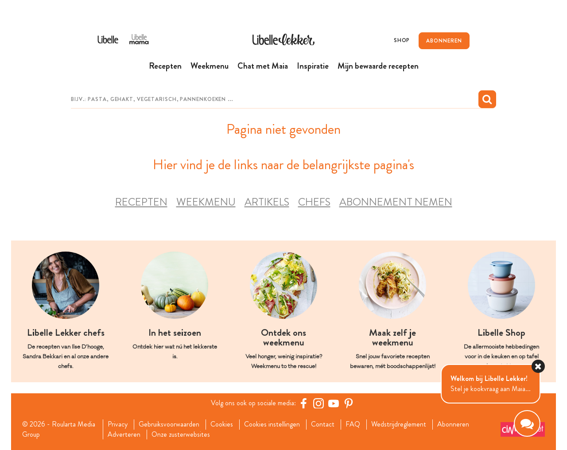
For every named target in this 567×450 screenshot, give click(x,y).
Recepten (141, 201)
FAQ (353, 424)
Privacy (118, 424)
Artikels (267, 201)
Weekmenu (206, 201)
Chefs (314, 201)
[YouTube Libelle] (333, 403)
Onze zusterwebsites (180, 434)
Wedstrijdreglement (398, 424)
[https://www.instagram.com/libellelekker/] (318, 403)
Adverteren (124, 434)
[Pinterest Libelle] (348, 403)
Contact (322, 424)
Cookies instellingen (272, 424)
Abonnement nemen (395, 201)
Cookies (221, 424)
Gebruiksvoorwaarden (169, 424)
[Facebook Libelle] (303, 403)
